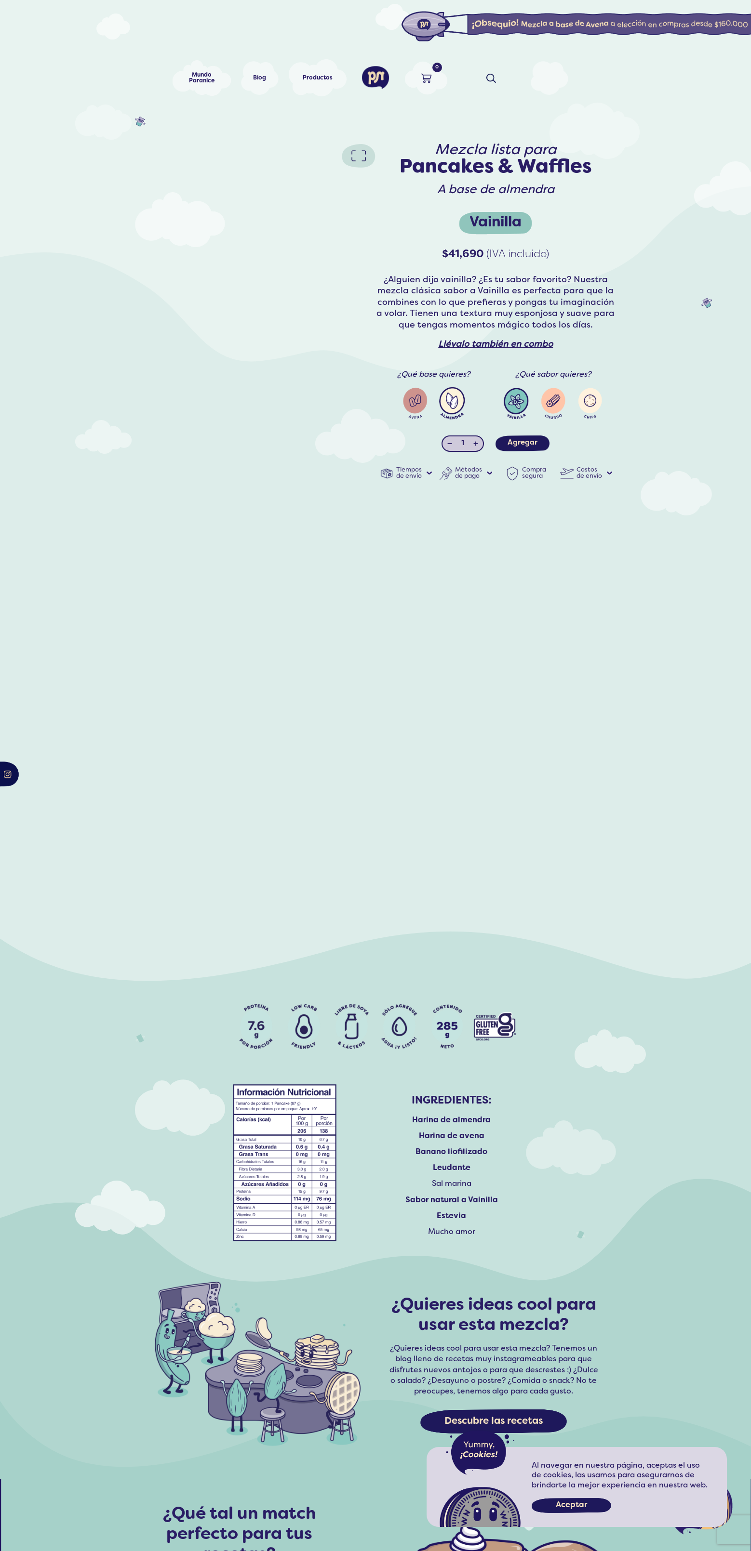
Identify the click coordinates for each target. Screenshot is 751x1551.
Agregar (522, 442)
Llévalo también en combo (495, 345)
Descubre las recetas (493, 1421)
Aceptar (571, 1505)
